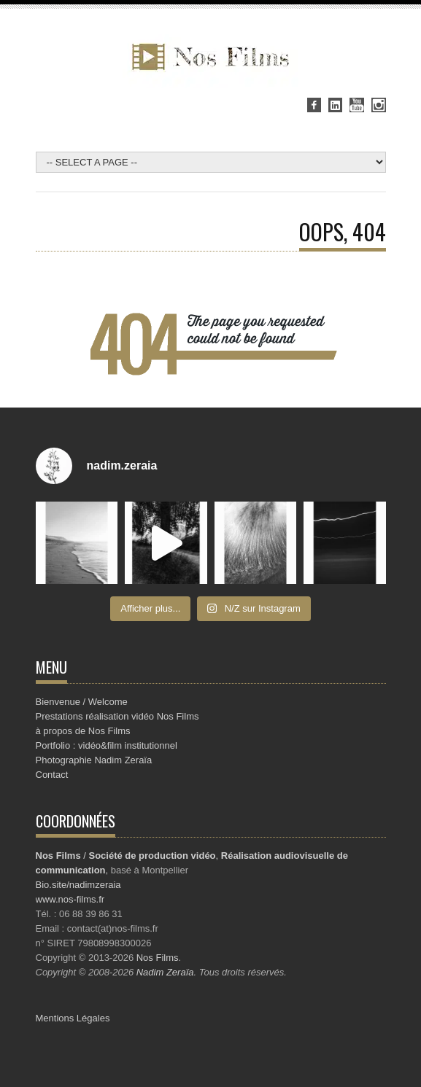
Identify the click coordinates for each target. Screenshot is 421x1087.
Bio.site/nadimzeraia (78, 884)
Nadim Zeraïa (165, 972)
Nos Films (157, 957)
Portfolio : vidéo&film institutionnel (106, 745)
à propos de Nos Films (83, 730)
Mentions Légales (73, 1018)
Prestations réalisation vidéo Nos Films (117, 716)
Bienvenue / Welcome (82, 701)
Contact (52, 774)
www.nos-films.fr (70, 899)
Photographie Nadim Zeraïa (94, 760)
